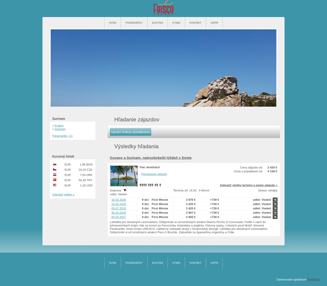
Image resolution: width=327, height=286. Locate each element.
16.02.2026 (118, 199)
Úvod (112, 22)
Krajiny (59, 125)
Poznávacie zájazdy (154, 174)
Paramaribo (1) (62, 136)
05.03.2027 (118, 217)
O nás (176, 22)
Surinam (60, 129)
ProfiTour (313, 279)
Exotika (157, 22)
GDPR (214, 22)
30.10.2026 (118, 212)
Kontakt (195, 22)
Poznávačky (134, 22)
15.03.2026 (118, 204)
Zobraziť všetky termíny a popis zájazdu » (248, 185)
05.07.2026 (118, 208)
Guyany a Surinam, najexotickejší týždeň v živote (151, 158)
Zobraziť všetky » (63, 194)
